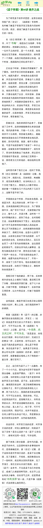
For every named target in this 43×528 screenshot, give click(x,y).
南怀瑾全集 (9, 523)
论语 (16, 523)
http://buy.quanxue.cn (22, 504)
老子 (20, 523)
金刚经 (37, 523)
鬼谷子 (31, 523)
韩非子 (25, 523)
